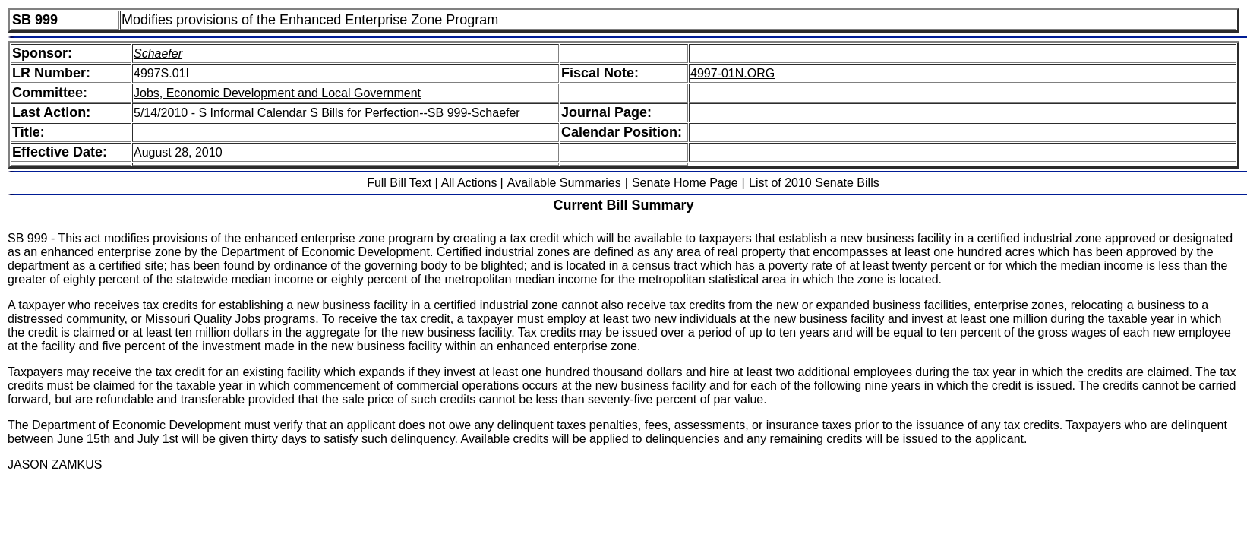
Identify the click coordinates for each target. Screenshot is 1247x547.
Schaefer (158, 53)
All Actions (469, 182)
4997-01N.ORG (732, 73)
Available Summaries (564, 182)
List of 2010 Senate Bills (814, 182)
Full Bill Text (399, 182)
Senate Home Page (685, 182)
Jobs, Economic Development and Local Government (277, 93)
